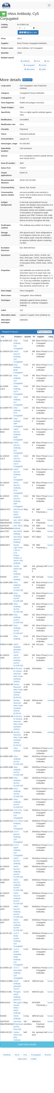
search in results (44, 332)
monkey (51, 700)
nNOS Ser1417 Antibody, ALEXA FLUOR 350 (18, 660)
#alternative (22, 1059)
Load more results (27, 1044)
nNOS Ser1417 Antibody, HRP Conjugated (18, 501)
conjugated (29, 65)
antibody (25, 61)
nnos (37, 61)
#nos (25, 1055)
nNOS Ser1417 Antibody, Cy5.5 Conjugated (18, 461)
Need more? (27, 80)
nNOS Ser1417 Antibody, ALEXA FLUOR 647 (18, 925)
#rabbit (33, 1059)
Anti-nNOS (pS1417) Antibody (17, 539)
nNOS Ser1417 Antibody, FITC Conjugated (18, 488)
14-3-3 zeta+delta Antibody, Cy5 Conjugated (18, 973)
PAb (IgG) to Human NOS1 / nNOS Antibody (18, 1008)
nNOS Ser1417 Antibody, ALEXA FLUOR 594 (18, 911)
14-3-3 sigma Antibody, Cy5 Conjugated (18, 850)
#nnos (17, 1055)
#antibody (7, 1055)
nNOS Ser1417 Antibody (16, 861)
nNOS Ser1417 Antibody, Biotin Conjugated (18, 434)
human (43, 65)
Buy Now (28, 32)
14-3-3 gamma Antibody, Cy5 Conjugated (18, 837)
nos (46, 61)
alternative (29, 69)
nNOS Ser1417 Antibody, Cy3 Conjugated (18, 448)
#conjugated (36, 1055)
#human (48, 1055)
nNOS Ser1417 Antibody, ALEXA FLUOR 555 (18, 898)
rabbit (42, 69)
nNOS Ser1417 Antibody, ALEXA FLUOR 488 (18, 885)
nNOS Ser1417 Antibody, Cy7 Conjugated (18, 474)
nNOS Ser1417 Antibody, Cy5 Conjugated (18, 356)
